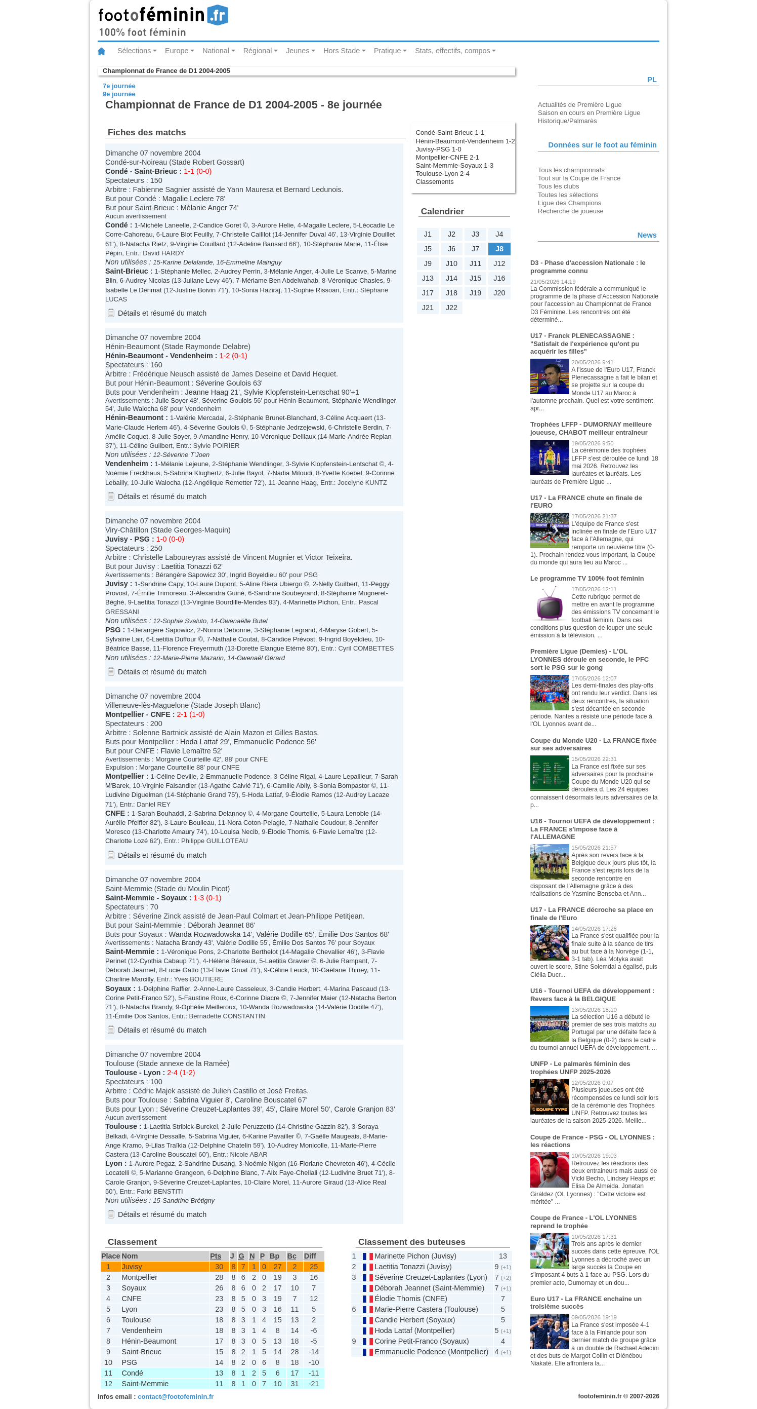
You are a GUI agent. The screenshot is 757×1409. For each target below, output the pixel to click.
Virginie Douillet (372, 234)
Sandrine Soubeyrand (285, 593)
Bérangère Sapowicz (185, 575)
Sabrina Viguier (198, 1100)
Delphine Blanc (235, 1172)
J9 (428, 263)
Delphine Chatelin (225, 1145)
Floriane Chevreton (327, 1163)
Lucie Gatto (181, 970)
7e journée (119, 86)
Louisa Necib (239, 831)
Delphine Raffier (167, 989)
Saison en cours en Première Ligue (589, 113)
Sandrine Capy (161, 584)
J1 (428, 234)
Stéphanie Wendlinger (364, 400)
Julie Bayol (247, 473)
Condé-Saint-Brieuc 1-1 (450, 132)
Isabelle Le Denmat (133, 290)
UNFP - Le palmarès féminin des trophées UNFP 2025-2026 (580, 1068)
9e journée (119, 94)
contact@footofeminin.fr (176, 1396)
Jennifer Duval (305, 234)
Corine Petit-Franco (133, 998)
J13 (428, 278)
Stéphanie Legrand (287, 630)
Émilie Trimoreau (161, 593)
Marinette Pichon (313, 602)
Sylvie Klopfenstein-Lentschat (292, 392)
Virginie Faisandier (169, 785)
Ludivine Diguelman (134, 794)
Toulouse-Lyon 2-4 (443, 173)
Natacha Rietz (145, 244)
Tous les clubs (558, 186)
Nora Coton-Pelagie (256, 822)
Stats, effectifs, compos (452, 51)
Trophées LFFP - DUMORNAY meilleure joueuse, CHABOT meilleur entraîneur (591, 428)
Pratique (387, 51)
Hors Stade (341, 51)
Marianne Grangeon (174, 1172)
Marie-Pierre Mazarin (193, 658)
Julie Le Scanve (344, 271)
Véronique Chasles (355, 280)
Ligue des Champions (569, 203)
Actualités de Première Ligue (580, 104)
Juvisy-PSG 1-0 (438, 149)
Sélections (134, 51)
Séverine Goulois (223, 383)
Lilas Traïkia (168, 1145)
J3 (475, 234)
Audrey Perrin (240, 271)
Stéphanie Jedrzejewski (290, 427)
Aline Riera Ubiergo (273, 584)
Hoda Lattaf (199, 742)
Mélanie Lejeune (184, 464)
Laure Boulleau (192, 822)
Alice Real (371, 1182)
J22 (451, 307)
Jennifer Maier (316, 998)
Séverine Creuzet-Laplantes (205, 1109)
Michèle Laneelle (164, 225)
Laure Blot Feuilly (187, 234)
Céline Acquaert (349, 418)
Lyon (152, 1073)
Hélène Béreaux (232, 961)
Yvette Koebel (342, 473)
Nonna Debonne (226, 630)
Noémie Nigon (265, 1163)
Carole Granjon (359, 1109)
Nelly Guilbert (338, 584)
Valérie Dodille (279, 934)
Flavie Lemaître (186, 751)
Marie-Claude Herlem (136, 427)
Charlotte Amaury (169, 831)
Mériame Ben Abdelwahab (280, 280)
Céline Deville (176, 776)
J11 (475, 263)
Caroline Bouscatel (265, 1100)
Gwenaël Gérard (261, 658)
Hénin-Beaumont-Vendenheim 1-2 (465, 141)
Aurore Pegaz (155, 1163)
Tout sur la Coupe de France (579, 178)
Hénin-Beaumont (134, 356)
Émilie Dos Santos (348, 934)
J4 (499, 234)
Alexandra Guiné (220, 593)
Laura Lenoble (348, 813)
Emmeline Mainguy (253, 262)
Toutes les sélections (568, 195)
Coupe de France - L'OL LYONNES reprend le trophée (583, 1222)
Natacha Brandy (178, 942)
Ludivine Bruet (352, 1172)
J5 (428, 249)
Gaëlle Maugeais (334, 1136)
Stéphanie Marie (336, 244)
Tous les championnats (571, 170)
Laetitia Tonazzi (186, 566)
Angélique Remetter (223, 482)
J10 (451, 263)
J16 (499, 278)
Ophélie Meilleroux (209, 1007)
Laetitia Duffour (174, 639)
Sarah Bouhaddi (161, 813)
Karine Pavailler (271, 1136)
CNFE (161, 714)
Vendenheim (191, 356)
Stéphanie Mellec (185, 271)
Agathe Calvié (230, 785)
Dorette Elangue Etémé (271, 648)
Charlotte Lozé (126, 841)
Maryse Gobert (346, 630)
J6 (451, 249)
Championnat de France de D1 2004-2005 (166, 70)
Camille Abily (291, 785)
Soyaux (174, 898)
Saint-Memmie (130, 898)
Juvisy (116, 539)
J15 (475, 278)
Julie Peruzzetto (250, 1126)
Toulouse (121, 1073)
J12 (499, 263)
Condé (116, 171)
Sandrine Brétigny (188, 1200)
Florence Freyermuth (192, 648)
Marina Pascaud (353, 989)
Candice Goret (220, 225)
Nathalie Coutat (235, 639)
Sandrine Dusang (209, 1163)
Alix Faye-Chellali (292, 1172)
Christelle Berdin (358, 427)
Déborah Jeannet (215, 925)
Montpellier (124, 714)
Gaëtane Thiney (344, 970)
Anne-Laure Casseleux (232, 989)
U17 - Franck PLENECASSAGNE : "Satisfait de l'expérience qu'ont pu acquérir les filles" (584, 343)
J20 (499, 293)
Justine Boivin (195, 290)
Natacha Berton (373, 998)
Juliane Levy (201, 280)
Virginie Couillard (201, 244)
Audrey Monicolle (302, 1145)
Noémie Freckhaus (132, 473)
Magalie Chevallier (318, 952)
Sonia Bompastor (344, 785)
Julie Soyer (171, 400)
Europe (176, 51)
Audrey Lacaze (367, 794)
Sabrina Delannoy (220, 813)
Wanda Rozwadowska (205, 934)
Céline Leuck (289, 970)
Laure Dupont (216, 584)
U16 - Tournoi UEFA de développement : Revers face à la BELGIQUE (592, 995)
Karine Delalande (187, 262)
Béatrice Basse (127, 648)
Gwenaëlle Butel (243, 621)
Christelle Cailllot (246, 234)
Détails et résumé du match (162, 313)
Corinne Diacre (257, 998)
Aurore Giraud (322, 1182)
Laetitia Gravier (287, 961)
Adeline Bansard (263, 244)
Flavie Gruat (230, 970)
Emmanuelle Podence (269, 742)
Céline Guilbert (151, 445)
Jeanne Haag (207, 392)
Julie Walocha (137, 408)
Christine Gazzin (311, 1126)
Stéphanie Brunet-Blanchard (275, 418)
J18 (451, 293)
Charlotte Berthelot (250, 952)
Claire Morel (299, 1109)
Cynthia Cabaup (163, 961)
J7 (475, 249)
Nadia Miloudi (292, 473)
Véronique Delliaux (288, 436)
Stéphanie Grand (201, 794)
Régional (257, 51)
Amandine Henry (223, 436)
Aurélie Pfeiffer (126, 822)
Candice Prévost (291, 639)
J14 (451, 278)
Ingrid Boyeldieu (253, 575)
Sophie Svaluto (184, 621)
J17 (428, 293)
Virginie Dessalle (160, 1136)
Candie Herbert (298, 989)
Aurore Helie (275, 225)
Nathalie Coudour (320, 822)
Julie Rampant (346, 961)
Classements (435, 181)
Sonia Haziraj (260, 290)
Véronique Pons (190, 952)
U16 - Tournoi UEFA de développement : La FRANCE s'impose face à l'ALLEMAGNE (592, 829)
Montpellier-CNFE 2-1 (447, 157)
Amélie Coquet (126, 436)
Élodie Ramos (311, 794)
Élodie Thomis (288, 831)
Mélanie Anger (204, 208)
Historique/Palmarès (567, 121)
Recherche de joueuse (571, 211)
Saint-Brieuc (156, 171)
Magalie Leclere (188, 199)
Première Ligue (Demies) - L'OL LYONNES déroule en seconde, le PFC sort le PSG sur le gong (589, 659)
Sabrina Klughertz (196, 473)
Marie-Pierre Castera (408, 1309)
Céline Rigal (297, 776)
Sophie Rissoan (316, 290)
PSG (142, 539)
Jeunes (297, 51)
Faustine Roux (205, 998)
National (215, 51)
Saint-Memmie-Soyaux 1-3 (454, 165)
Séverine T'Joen (185, 455)
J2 (451, 234)
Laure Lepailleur (347, 776)
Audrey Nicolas (147, 280)
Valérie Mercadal (200, 418)
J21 (428, 307)
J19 (475, 293)
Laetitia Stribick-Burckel (183, 1126)
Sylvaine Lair (123, 639)
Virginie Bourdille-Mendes (229, 602)
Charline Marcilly (129, 979)
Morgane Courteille (183, 759)
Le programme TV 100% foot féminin (587, 578)
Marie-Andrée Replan (360, 436)
